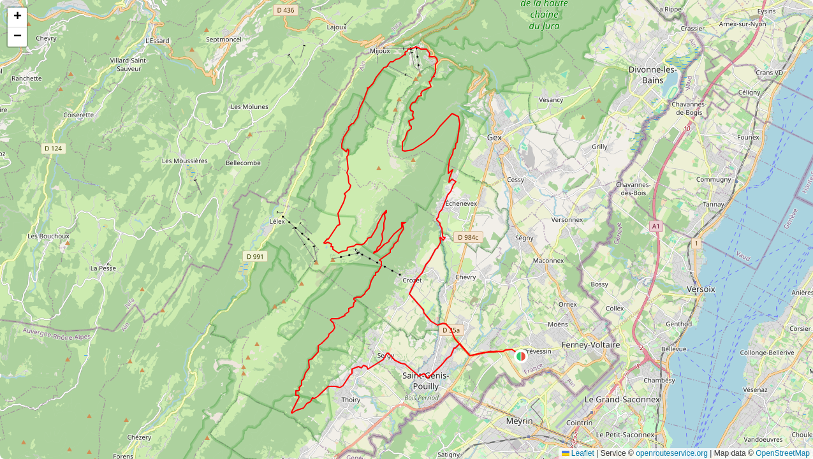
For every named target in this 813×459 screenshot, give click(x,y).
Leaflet (578, 453)
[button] (521, 356)
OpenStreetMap (783, 453)
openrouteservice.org (672, 453)
